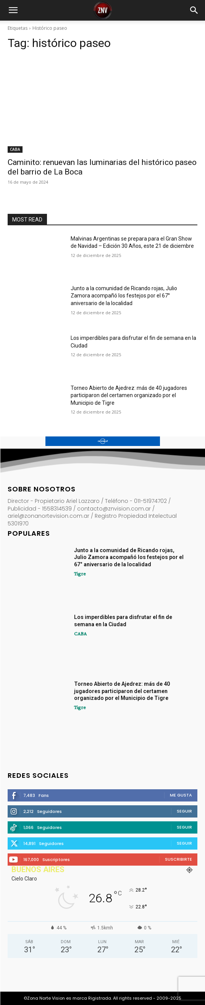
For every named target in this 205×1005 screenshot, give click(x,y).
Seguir (184, 811)
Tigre (80, 573)
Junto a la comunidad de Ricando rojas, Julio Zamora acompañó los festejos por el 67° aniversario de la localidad (124, 295)
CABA (15, 149)
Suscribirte (178, 859)
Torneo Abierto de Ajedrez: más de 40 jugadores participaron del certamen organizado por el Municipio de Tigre (129, 395)
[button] (13, 10)
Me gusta (181, 795)
